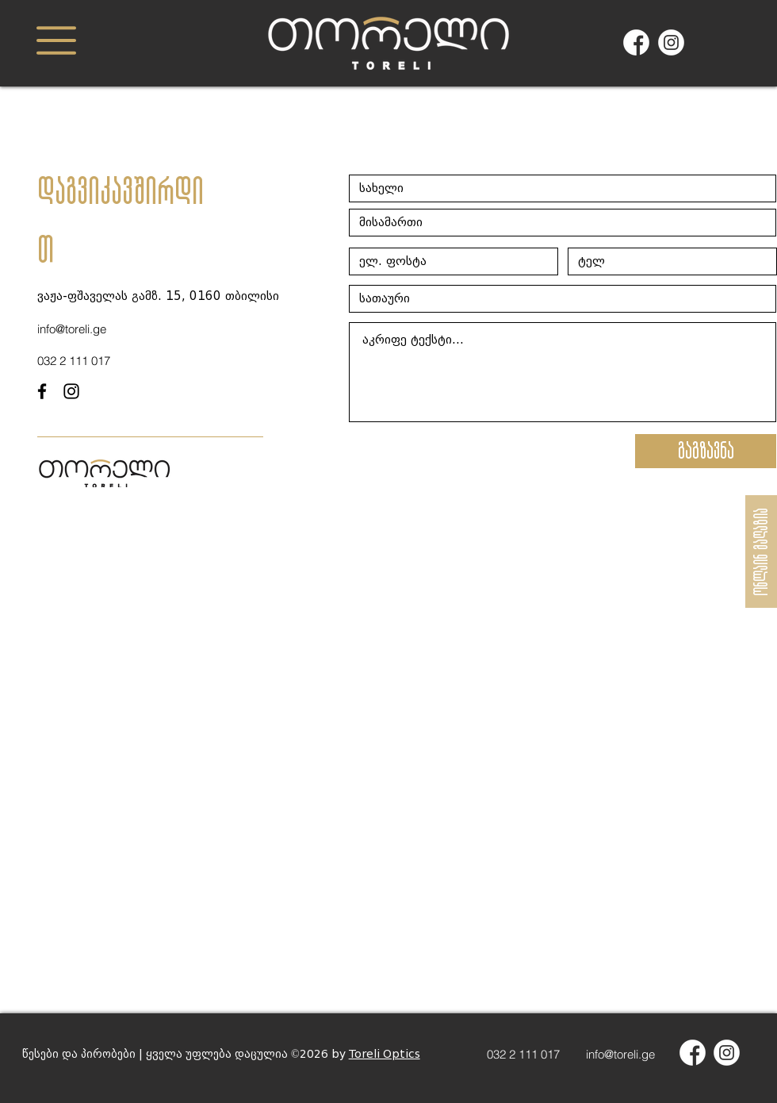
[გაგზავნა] (705, 451)
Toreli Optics (384, 1054)
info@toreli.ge (620, 1054)
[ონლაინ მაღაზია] (761, 551)
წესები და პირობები (79, 1054)
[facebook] (42, 391)
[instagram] (71, 391)
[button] (56, 40)
